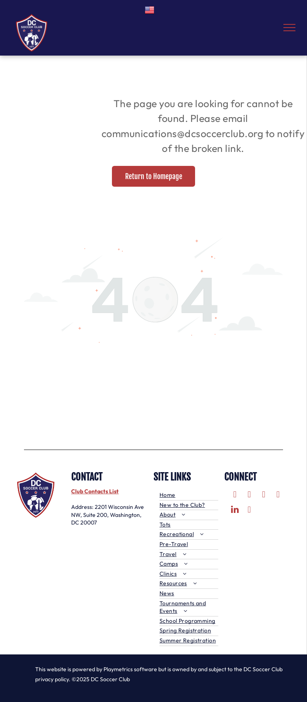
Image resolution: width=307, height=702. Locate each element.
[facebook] (234, 495)
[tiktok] (249, 510)
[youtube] (278, 495)
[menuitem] (188, 496)
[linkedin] (234, 510)
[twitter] (249, 495)
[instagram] (263, 495)
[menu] (289, 27)
